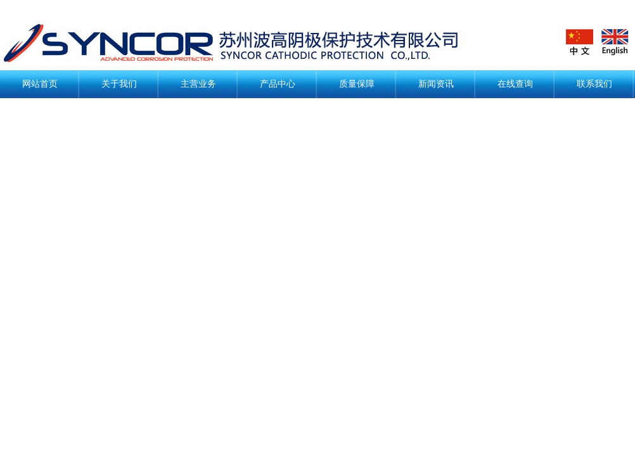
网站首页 (40, 84)
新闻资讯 (436, 84)
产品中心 (277, 84)
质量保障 (357, 84)
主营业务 (198, 84)
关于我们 (119, 84)
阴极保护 (240, 43)
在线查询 (515, 84)
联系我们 (594, 84)
